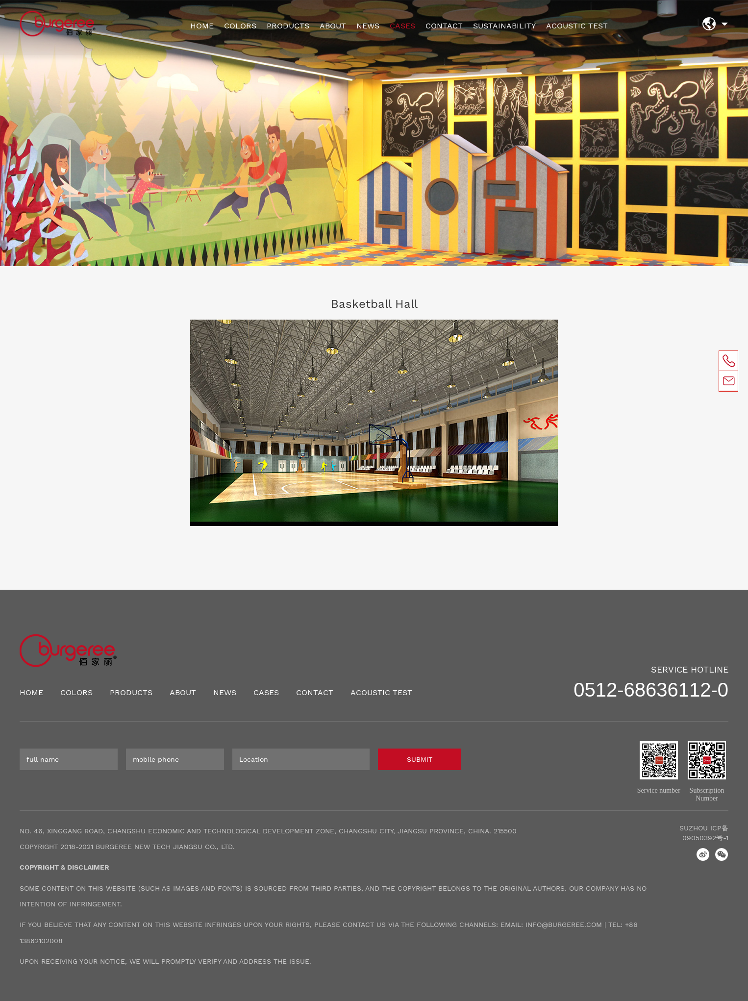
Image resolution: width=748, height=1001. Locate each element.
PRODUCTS (288, 25)
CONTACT (444, 25)
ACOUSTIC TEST (577, 25)
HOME (202, 25)
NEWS (367, 25)
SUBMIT (419, 759)
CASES (402, 25)
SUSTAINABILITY (504, 25)
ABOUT (333, 25)
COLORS (240, 25)
